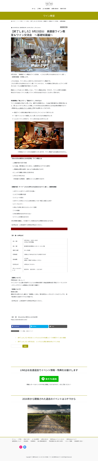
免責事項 (33, 441)
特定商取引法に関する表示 (56, 441)
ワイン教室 (63, 27)
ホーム (14, 439)
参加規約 (26, 441)
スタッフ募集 (68, 441)
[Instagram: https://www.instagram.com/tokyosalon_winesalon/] (20, 447)
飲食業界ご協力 (79, 441)
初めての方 (26, 439)
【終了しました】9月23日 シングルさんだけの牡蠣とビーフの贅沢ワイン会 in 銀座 (41, 338)
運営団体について (16, 441)
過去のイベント (29, 331)
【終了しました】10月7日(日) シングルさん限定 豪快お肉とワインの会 (38, 342)
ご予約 (19, 439)
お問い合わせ (44, 439)
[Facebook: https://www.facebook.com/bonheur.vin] (24, 447)
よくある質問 (35, 439)
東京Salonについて (72, 439)
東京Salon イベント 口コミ (57, 439)
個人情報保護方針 (42, 441)
